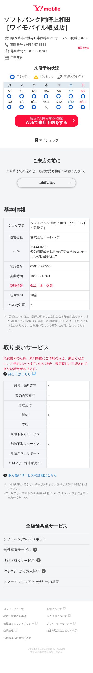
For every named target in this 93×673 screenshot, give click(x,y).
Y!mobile (46, 8)
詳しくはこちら (19, 374)
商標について (54, 609)
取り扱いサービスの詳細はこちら (32, 475)
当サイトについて (13, 609)
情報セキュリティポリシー (18, 623)
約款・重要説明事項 (14, 616)
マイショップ (49, 140)
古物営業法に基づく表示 (17, 638)
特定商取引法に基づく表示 (62, 630)
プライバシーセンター (59, 623)
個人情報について (57, 616)
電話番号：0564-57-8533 (28, 44)
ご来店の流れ (46, 182)
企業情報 (8, 630)
